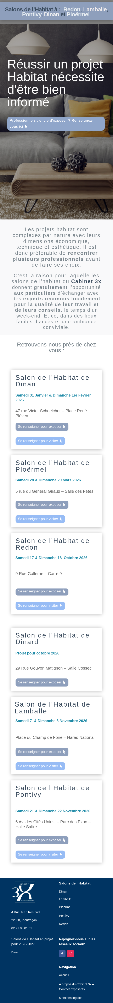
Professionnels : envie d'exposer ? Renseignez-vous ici (52, 123)
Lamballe (95, 9)
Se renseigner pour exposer (39, 427)
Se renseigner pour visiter (38, 441)
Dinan (52, 14)
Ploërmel (78, 14)
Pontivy (31, 14)
